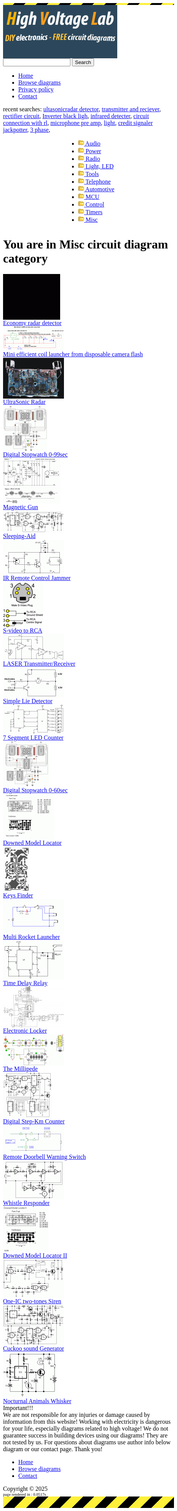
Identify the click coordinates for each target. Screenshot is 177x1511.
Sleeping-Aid (19, 536)
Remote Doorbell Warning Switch (44, 1157)
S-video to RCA (22, 630)
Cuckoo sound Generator (33, 1348)
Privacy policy (36, 89)
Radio (89, 158)
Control (91, 204)
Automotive (96, 189)
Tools (88, 174)
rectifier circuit (21, 116)
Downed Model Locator (32, 843)
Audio (89, 143)
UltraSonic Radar (24, 402)
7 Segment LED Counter (33, 737)
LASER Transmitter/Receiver (39, 663)
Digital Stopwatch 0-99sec (35, 454)
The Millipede (20, 1069)
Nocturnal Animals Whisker (37, 1401)
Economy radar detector (32, 323)
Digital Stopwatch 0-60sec (35, 790)
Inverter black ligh (65, 116)
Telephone (94, 181)
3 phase (39, 130)
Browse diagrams (39, 82)
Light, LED (96, 166)
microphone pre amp (75, 123)
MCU (88, 197)
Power (89, 151)
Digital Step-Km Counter (34, 1121)
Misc (88, 219)
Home (25, 75)
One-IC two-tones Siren (32, 1301)
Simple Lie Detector (28, 701)
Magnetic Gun (20, 507)
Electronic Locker (25, 1030)
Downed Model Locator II (35, 1255)
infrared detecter (111, 116)
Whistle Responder (26, 1203)
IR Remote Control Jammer (36, 578)
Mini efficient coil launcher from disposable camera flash (73, 354)
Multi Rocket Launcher (31, 937)
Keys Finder (18, 895)
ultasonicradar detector (71, 109)
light (109, 123)
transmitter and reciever (130, 109)
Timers (90, 212)
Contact (27, 96)
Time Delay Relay (25, 983)
